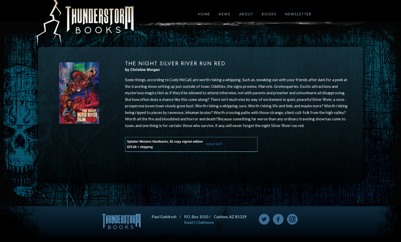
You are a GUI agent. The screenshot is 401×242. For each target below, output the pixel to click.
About (246, 14)
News (225, 14)
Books (269, 14)
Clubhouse (205, 222)
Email (188, 222)
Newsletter (298, 14)
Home (204, 14)
